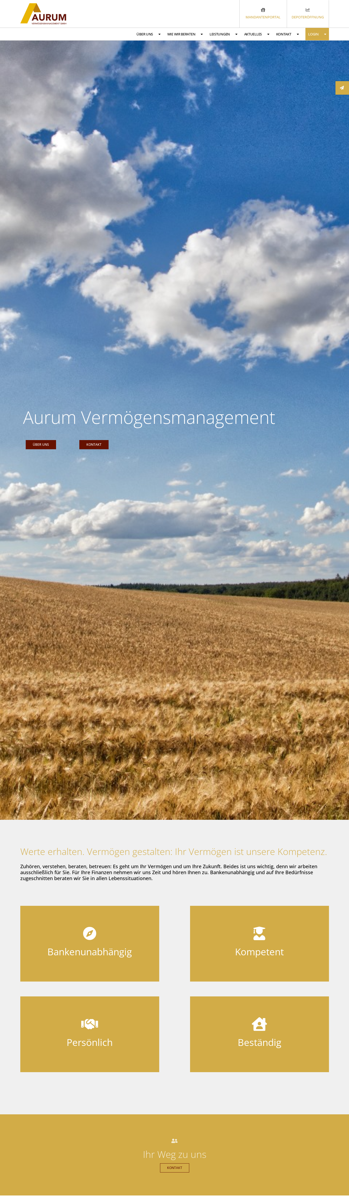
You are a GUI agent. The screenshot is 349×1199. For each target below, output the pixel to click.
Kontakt (287, 34)
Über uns (148, 34)
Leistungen (223, 34)
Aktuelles (256, 34)
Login (317, 34)
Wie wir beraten (185, 34)
